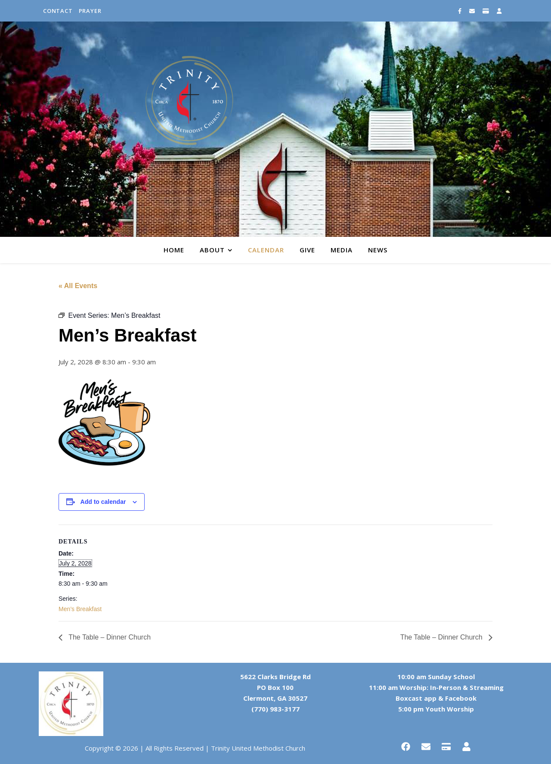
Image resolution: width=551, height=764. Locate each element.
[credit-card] (486, 11)
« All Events (78, 285)
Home (174, 249)
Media (342, 249)
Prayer (90, 11)
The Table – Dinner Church (109, 637)
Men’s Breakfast (80, 609)
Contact (58, 11)
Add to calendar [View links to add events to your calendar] (103, 501)
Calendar (266, 249)
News (377, 249)
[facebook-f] (460, 11)
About (212, 249)
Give (307, 249)
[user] (499, 11)
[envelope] (472, 11)
